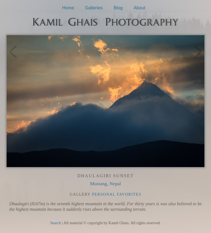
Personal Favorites (116, 194)
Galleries (94, 7)
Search (55, 223)
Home (68, 7)
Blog (118, 7)
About (139, 7)
